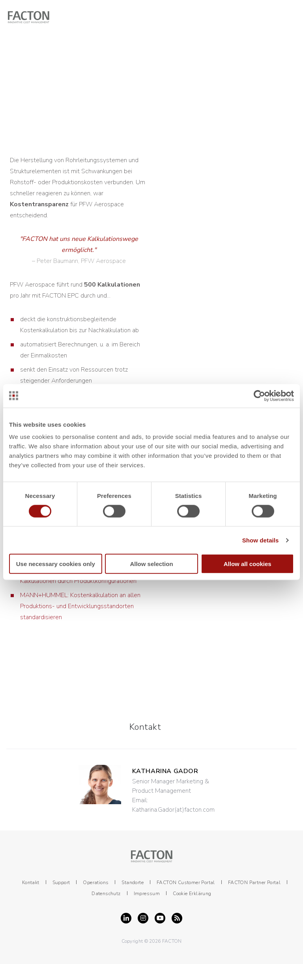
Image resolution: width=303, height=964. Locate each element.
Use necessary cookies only (55, 564)
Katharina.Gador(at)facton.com (173, 809)
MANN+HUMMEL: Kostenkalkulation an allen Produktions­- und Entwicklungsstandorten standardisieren (80, 606)
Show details (260, 540)
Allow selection (151, 564)
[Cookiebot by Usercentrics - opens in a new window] (259, 396)
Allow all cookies (247, 564)
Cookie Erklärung (192, 893)
